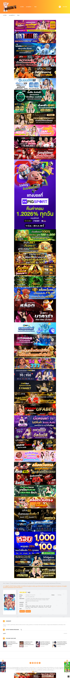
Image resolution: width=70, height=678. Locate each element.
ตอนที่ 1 (4, 633)
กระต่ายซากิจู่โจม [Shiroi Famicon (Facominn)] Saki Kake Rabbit (12, 643)
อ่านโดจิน (22, 6)
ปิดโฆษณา (35, 671)
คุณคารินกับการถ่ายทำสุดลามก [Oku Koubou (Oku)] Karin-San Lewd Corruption (45, 643)
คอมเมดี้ (47, 606)
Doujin (37, 606)
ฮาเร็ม (46, 607)
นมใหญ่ (31, 607)
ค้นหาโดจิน (65, 6)
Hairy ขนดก (41, 606)
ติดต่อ (35, 6)
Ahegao (7, 583)
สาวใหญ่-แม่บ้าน (41, 607)
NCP (26, 602)
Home (4, 583)
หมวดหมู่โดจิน (28, 6)
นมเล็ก (28, 607)
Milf (44, 606)
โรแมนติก (49, 607)
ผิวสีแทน (35, 607)
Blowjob (33, 606)
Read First (22, 611)
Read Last (28, 611)
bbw (30, 606)
